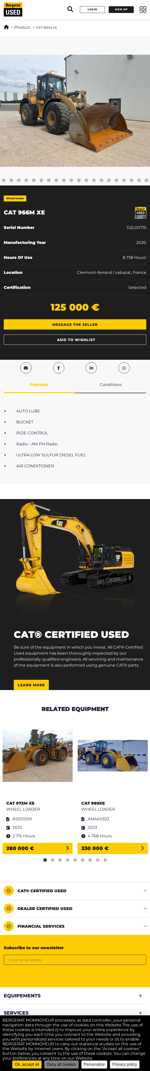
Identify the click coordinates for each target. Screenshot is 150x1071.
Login (92, 9)
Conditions (111, 384)
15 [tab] (78, 180)
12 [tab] (56, 180)
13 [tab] (63, 180)
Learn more (31, 685)
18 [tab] (101, 180)
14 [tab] (71, 180)
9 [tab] (33, 180)
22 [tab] (131, 180)
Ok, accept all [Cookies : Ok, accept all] (27, 1064)
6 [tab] (11, 180)
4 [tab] (67, 860)
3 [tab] (60, 860)
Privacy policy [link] (124, 1064)
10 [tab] (41, 180)
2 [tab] (52, 860)
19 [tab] (108, 180)
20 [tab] (116, 180)
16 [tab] (86, 180)
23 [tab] (138, 180)
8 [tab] (26, 180)
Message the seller (75, 324)
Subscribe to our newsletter (34, 947)
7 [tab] (18, 180)
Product (22, 27)
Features (39, 384)
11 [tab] (48, 180)
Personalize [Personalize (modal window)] (94, 1064)
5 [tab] (3, 180)
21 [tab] (123, 180)
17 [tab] (93, 180)
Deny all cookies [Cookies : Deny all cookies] (61, 1064)
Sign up (121, 9)
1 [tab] (45, 860)
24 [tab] (146, 180)
